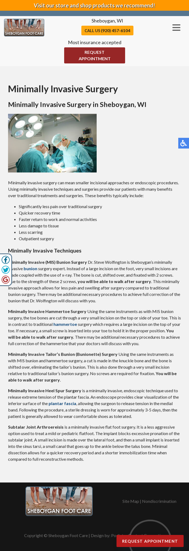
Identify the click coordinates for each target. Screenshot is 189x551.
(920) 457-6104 (115, 30)
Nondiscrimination (159, 501)
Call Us (107, 30)
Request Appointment (95, 55)
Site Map (130, 501)
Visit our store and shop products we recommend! (94, 5)
